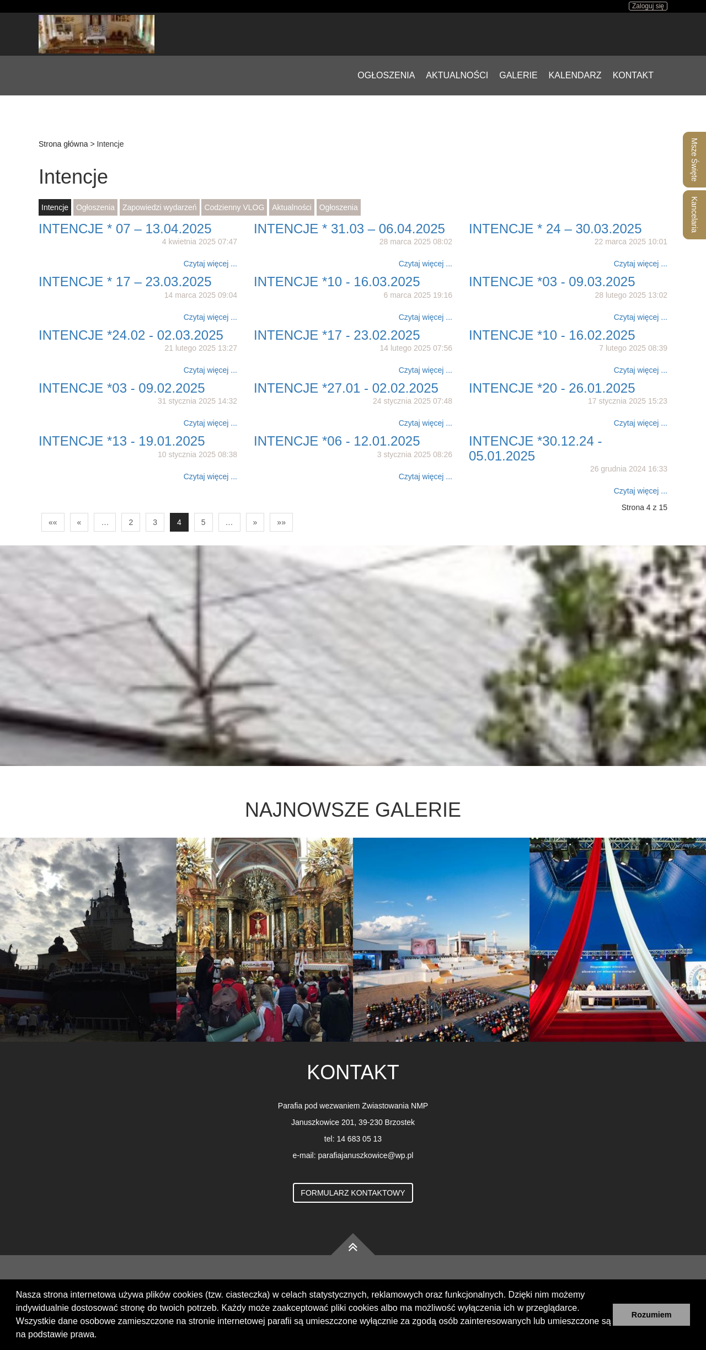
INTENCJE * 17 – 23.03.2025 (125, 281)
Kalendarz (575, 75)
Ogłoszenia (386, 75)
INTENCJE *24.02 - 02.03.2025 (131, 335)
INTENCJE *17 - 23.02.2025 (337, 335)
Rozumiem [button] (652, 1314)
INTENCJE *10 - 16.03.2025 (337, 281)
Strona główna (63, 144)
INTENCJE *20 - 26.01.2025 (552, 388)
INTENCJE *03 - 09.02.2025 (122, 388)
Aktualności (457, 75)
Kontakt (633, 75)
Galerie (518, 75)
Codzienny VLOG (234, 207)
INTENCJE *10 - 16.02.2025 (552, 335)
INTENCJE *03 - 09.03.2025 (552, 281)
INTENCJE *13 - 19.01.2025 (122, 440)
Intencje (54, 207)
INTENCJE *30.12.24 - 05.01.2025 (535, 448)
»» (281, 522)
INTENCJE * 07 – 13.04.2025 (125, 228)
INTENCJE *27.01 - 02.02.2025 (346, 388)
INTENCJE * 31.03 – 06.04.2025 (349, 228)
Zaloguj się (648, 6)
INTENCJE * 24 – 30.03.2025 (555, 228)
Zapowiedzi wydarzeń (159, 207)
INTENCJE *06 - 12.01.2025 (337, 440)
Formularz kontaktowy (353, 1192)
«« (53, 522)
